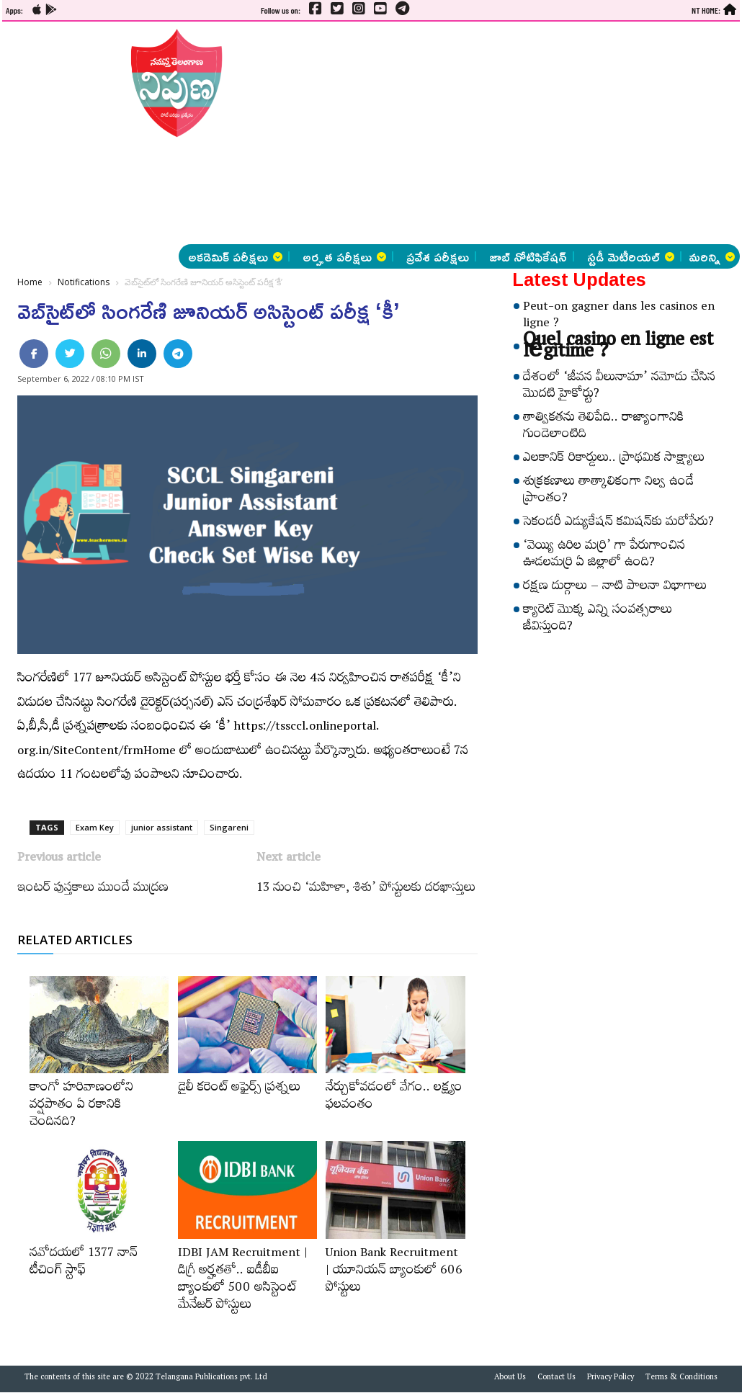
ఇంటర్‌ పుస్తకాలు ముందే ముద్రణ (93, 889)
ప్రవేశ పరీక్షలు (437, 256)
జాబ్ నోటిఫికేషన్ (528, 256)
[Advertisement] (384, 133)
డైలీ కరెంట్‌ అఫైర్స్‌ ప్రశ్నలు (239, 1089)
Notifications (83, 282)
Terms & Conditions (681, 1378)
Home (30, 282)
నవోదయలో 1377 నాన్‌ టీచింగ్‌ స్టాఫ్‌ (84, 1263)
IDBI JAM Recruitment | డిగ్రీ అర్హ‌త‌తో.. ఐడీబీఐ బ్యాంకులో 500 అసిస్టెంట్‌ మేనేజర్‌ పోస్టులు (243, 1281)
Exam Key (95, 827)
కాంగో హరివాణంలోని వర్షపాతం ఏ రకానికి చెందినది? (81, 1106)
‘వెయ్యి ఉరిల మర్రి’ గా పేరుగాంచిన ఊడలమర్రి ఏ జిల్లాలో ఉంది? (604, 555)
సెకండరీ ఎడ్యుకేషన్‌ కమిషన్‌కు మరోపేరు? (618, 524)
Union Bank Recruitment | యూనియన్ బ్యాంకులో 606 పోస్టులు (394, 1272)
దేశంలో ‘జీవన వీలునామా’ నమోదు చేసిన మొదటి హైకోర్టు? (619, 387)
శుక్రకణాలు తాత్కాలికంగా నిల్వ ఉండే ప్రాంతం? (608, 491)
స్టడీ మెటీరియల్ (630, 256)
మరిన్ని (712, 256)
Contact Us (556, 1378)
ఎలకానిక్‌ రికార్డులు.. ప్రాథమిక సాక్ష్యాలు (614, 459)
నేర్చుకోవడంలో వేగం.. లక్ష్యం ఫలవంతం (394, 1097)
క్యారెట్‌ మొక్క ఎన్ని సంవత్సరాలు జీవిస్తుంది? (597, 620)
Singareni (229, 827)
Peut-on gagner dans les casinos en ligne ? (619, 316)
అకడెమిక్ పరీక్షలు (235, 256)
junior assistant (161, 827)
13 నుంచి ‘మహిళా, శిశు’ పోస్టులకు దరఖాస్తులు (365, 889)
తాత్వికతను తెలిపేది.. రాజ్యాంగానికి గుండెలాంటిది (603, 427)
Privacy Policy (610, 1378)
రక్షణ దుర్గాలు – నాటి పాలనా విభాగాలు (615, 588)
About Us (510, 1378)
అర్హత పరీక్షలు (344, 256)
